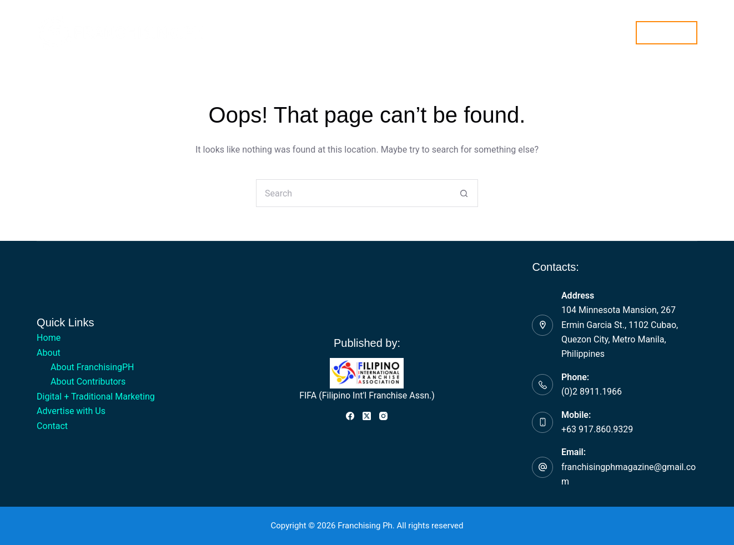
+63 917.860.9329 (597, 429)
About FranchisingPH (92, 367)
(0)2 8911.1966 (591, 391)
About (253, 32)
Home (205, 32)
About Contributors (88, 381)
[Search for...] (353, 193)
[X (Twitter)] (367, 416)
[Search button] (464, 193)
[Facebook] (350, 416)
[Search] (620, 32)
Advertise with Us (457, 32)
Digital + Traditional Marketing (345, 32)
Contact (525, 32)
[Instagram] (383, 416)
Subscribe (666, 32)
